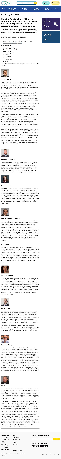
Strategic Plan (5, 449)
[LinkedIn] (58, 454)
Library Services (47, 9)
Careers (15, 442)
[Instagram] (43, 454)
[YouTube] (54, 454)
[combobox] (26, 3)
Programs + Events (25, 9)
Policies (3, 442)
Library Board (5, 439)
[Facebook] (47, 454)
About (3, 8)
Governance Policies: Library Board (12, 43)
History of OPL (5, 438)
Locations (55, 8)
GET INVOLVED (16, 436)
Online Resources (36, 9)
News (2, 441)
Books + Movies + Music (12, 9)
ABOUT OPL (5, 436)
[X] (50, 454)
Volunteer (15, 444)
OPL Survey (4, 447)
